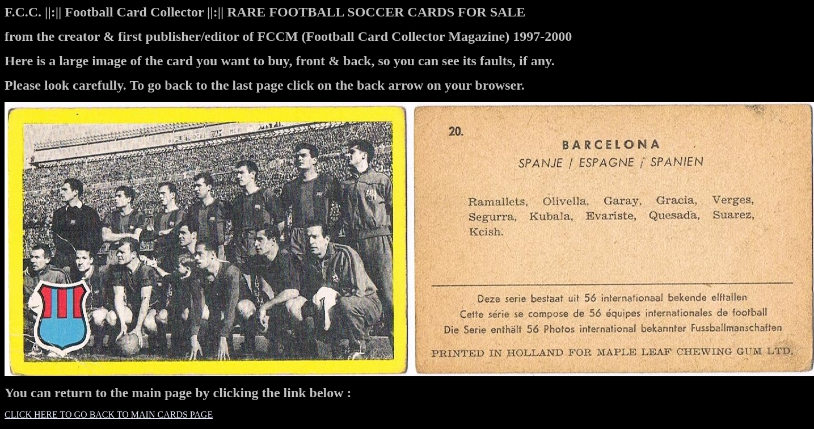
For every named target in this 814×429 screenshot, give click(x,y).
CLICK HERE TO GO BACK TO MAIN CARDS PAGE (109, 414)
